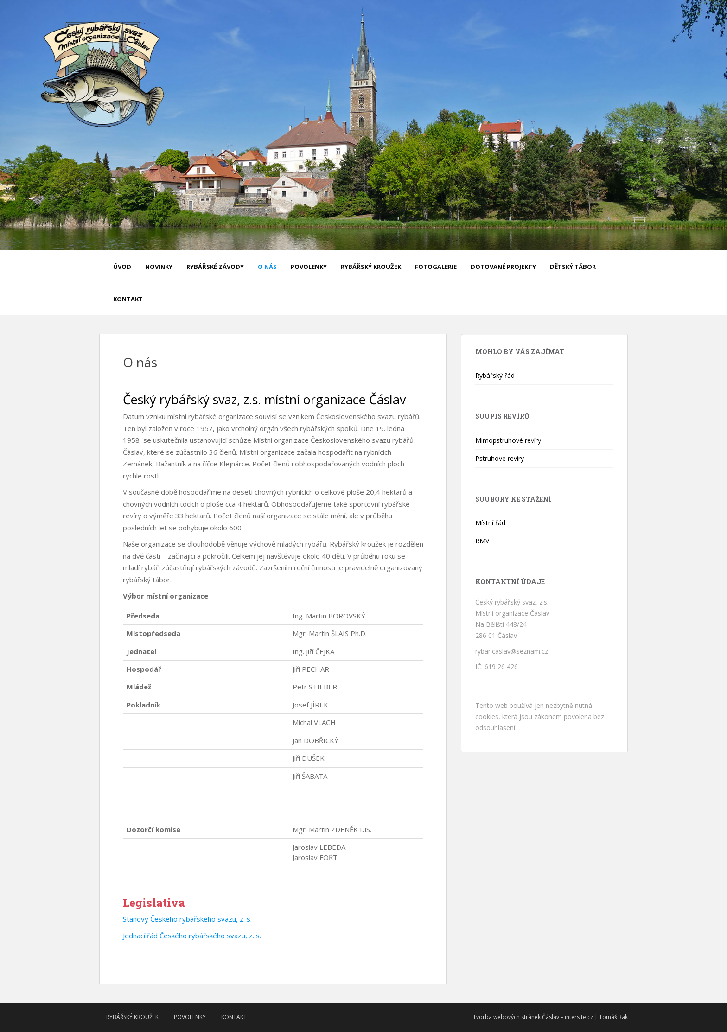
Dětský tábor (573, 266)
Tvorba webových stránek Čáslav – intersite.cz (533, 1017)
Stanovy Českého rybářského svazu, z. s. (187, 919)
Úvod (122, 266)
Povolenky (309, 266)
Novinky (158, 266)
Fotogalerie (436, 266)
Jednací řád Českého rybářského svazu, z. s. (192, 935)
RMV (482, 540)
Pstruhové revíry (499, 458)
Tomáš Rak (613, 1017)
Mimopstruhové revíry (508, 440)
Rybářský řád (495, 375)
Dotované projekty (503, 266)
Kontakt (128, 299)
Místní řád (490, 522)
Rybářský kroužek (371, 266)
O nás (267, 266)
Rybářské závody (215, 266)
